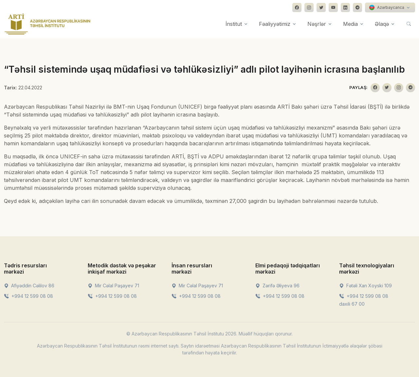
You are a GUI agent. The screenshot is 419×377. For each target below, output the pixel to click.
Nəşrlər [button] (316, 24)
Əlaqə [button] (382, 24)
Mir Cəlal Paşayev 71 (113, 285)
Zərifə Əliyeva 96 (277, 285)
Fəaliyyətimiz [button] (274, 24)
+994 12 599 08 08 (28, 296)
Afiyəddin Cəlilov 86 (29, 285)
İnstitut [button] (234, 24)
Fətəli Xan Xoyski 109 (365, 285)
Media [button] (350, 24)
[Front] (47, 23)
